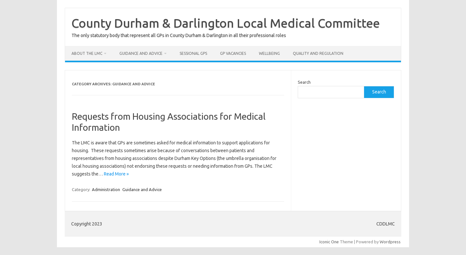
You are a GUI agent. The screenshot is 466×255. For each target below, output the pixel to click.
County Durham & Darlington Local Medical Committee (226, 23)
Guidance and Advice (140, 53)
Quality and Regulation (318, 53)
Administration (106, 189)
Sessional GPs (193, 53)
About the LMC (87, 53)
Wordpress (390, 241)
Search (304, 82)
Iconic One (329, 241)
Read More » (116, 173)
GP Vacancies (233, 53)
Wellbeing (269, 53)
